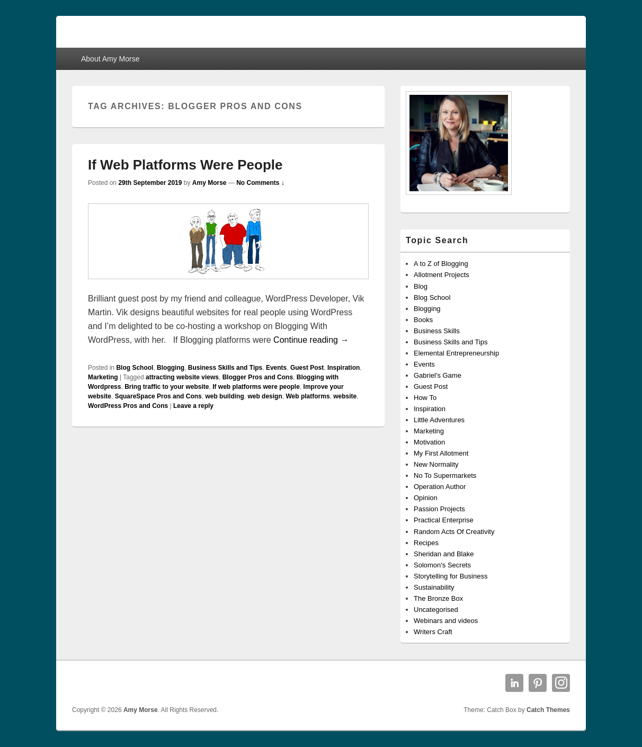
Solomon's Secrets (442, 565)
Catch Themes (548, 710)
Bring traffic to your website (166, 386)
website (344, 396)
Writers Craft (433, 632)
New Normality (436, 464)
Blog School (134, 367)
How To (425, 398)
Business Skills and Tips (225, 367)
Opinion (426, 498)
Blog (420, 286)
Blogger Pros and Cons (257, 377)
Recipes (426, 543)
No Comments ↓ (260, 182)
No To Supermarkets (445, 475)
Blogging (170, 367)
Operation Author (440, 487)
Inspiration (343, 367)
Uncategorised (436, 609)
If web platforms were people (256, 386)
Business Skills (437, 331)
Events (276, 367)
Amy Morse (209, 182)
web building (224, 396)
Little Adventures (439, 420)
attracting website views (182, 377)
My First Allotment (441, 453)
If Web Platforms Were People (185, 165)
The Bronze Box (438, 598)
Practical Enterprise (444, 520)
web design (264, 396)
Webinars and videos (446, 621)
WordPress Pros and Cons (128, 406)
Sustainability (434, 587)
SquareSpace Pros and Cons (158, 396)
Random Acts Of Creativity (454, 532)
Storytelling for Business (450, 576)
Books (423, 320)
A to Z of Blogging (441, 264)
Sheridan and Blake (444, 554)
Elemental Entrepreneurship (456, 353)
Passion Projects (439, 509)
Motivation (429, 442)
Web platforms (307, 396)
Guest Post (307, 367)
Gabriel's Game (437, 375)
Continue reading (311, 339)
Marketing (103, 377)
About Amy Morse (110, 59)
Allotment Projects (441, 275)
